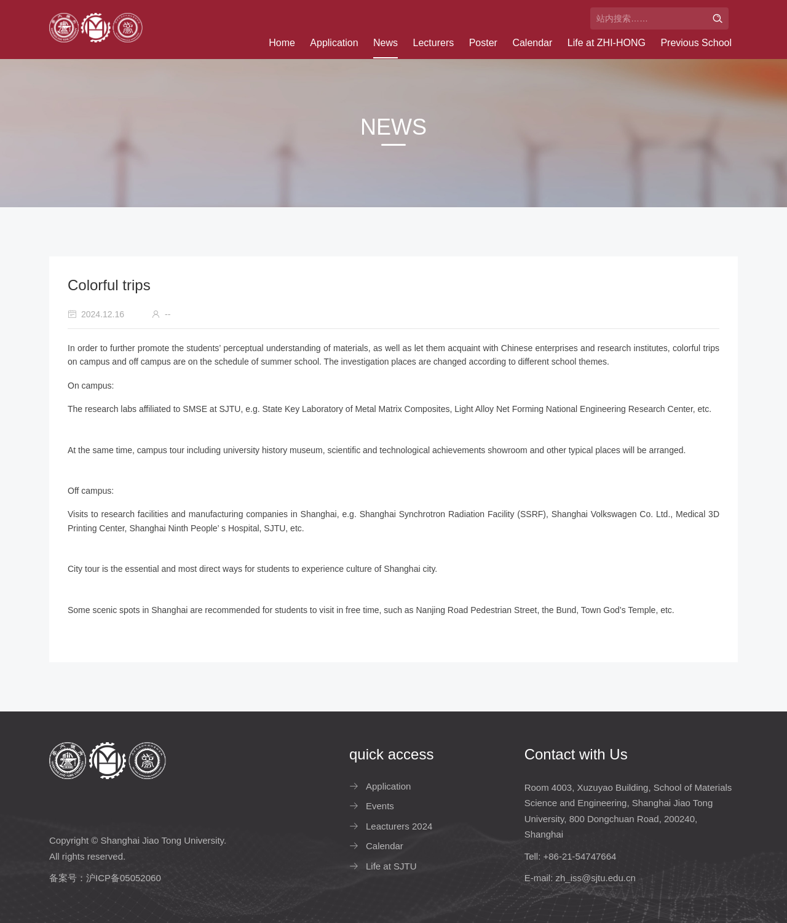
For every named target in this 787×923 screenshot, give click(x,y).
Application (334, 43)
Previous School (696, 43)
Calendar (532, 43)
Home (282, 43)
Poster (483, 43)
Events (380, 806)
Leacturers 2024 (399, 826)
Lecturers (433, 43)
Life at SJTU (391, 866)
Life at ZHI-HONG (607, 43)
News (385, 43)
